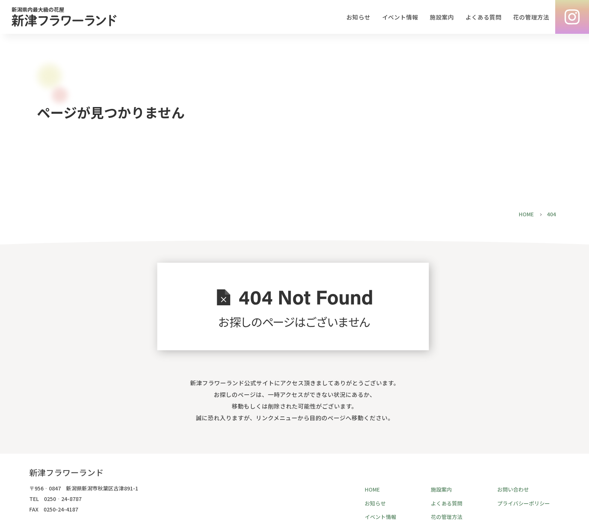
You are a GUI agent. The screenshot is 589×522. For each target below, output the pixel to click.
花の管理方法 (531, 17)
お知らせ (358, 17)
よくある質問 (483, 17)
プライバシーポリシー (523, 503)
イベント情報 (400, 17)
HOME (372, 489)
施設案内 (442, 17)
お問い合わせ (513, 489)
